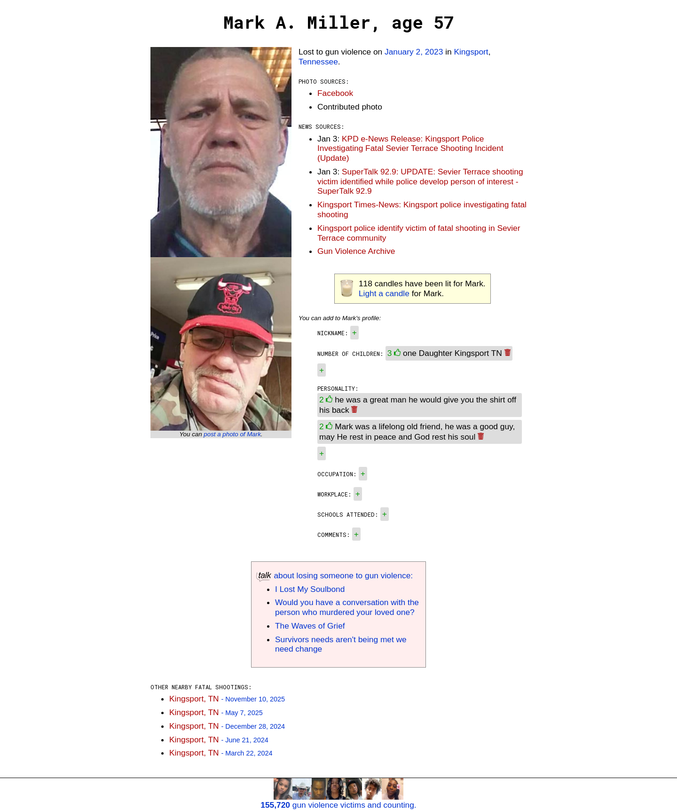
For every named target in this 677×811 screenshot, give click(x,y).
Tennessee (318, 61)
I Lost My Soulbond (310, 589)
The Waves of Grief (310, 625)
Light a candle (384, 293)
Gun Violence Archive (356, 251)
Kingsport (471, 51)
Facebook (335, 93)
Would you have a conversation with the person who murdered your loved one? (347, 607)
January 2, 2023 (414, 51)
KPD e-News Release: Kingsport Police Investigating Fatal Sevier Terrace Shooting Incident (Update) (410, 148)
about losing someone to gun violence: (334, 575)
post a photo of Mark (232, 434)
